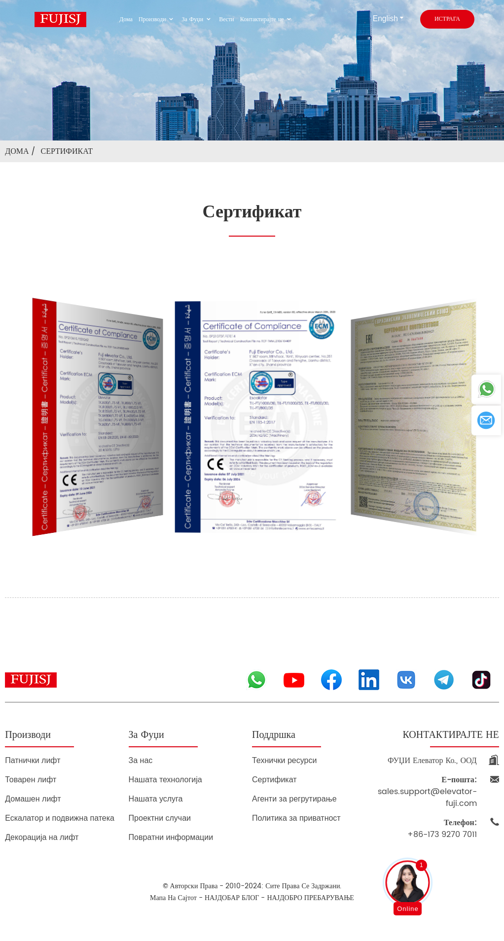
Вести (226, 19)
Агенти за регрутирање (294, 799)
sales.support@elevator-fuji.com (427, 791)
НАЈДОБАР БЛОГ (232, 898)
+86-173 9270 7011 (442, 828)
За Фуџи (198, 19)
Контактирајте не (267, 19)
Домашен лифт (33, 799)
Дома (126, 19)
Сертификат (66, 151)
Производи (157, 19)
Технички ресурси (284, 760)
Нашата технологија (165, 779)
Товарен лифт (30, 779)
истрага (447, 19)
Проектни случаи (160, 818)
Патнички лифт (32, 760)
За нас (141, 760)
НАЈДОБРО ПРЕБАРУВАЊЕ (310, 898)
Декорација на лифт (41, 837)
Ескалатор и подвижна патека (59, 818)
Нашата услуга (156, 799)
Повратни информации (171, 837)
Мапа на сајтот (173, 898)
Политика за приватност (296, 818)
